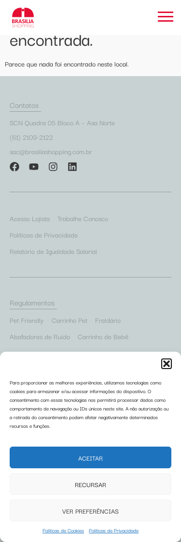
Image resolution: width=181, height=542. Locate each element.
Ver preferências (90, 511)
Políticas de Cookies (63, 530)
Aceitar (90, 458)
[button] (166, 364)
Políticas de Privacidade (114, 530)
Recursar (90, 484)
